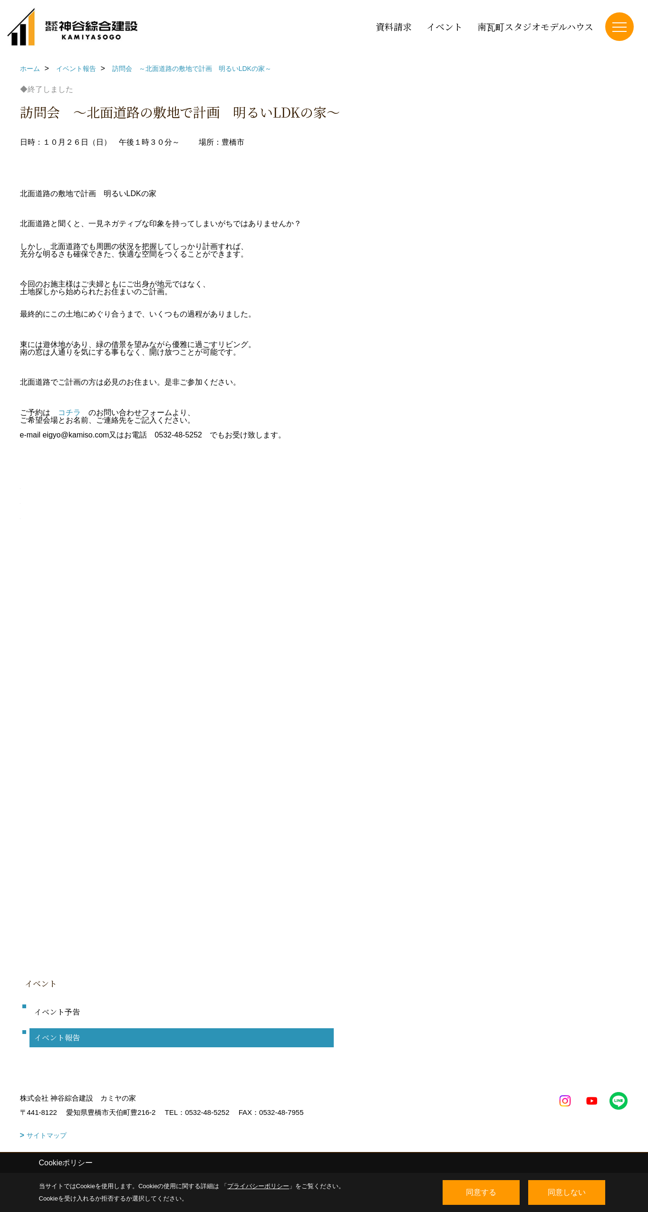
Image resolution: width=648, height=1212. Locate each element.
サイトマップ (47, 1135)
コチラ (69, 412)
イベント (444, 26)
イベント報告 (57, 1037)
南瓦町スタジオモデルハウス (535, 26)
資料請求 (394, 26)
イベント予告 (57, 1011)
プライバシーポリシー (258, 1186)
